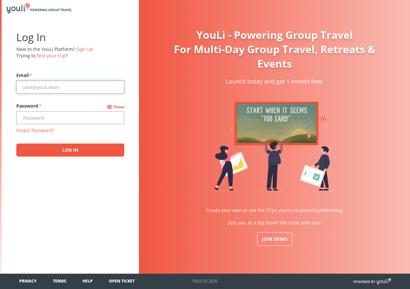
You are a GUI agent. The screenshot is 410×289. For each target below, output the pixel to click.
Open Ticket (122, 281)
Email (24, 75)
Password (28, 106)
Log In (70, 150)
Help (88, 281)
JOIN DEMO (274, 239)
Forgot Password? (35, 130)
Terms (59, 281)
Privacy (28, 281)
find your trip (51, 56)
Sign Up (84, 49)
